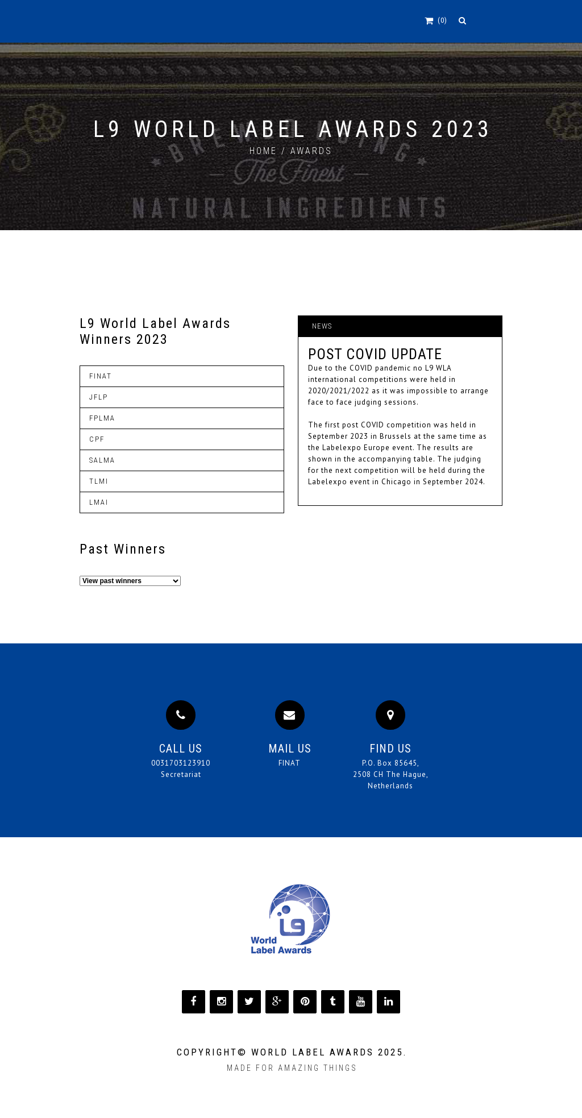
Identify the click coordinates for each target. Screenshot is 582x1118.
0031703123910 (180, 763)
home (263, 151)
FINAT (289, 763)
